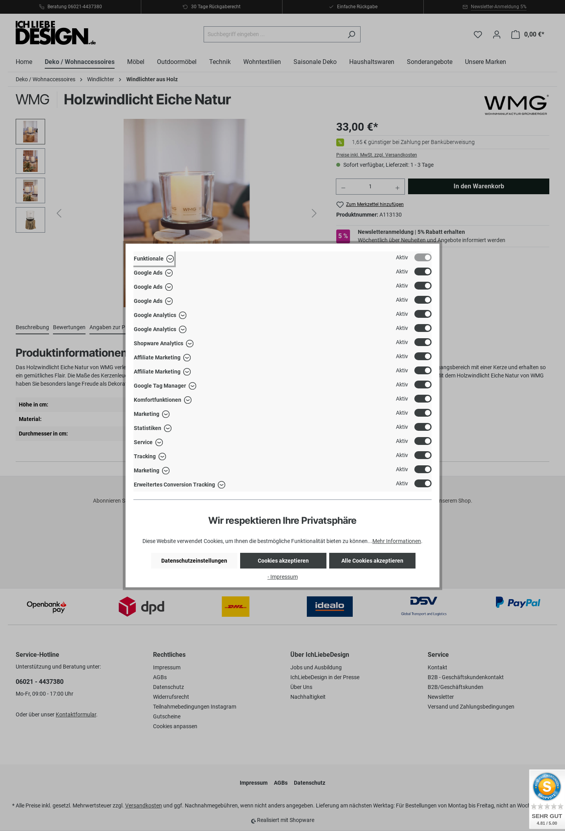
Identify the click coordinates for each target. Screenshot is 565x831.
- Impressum (283, 577)
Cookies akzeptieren (283, 561)
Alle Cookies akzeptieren (372, 561)
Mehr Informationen (396, 541)
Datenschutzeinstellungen (194, 561)
